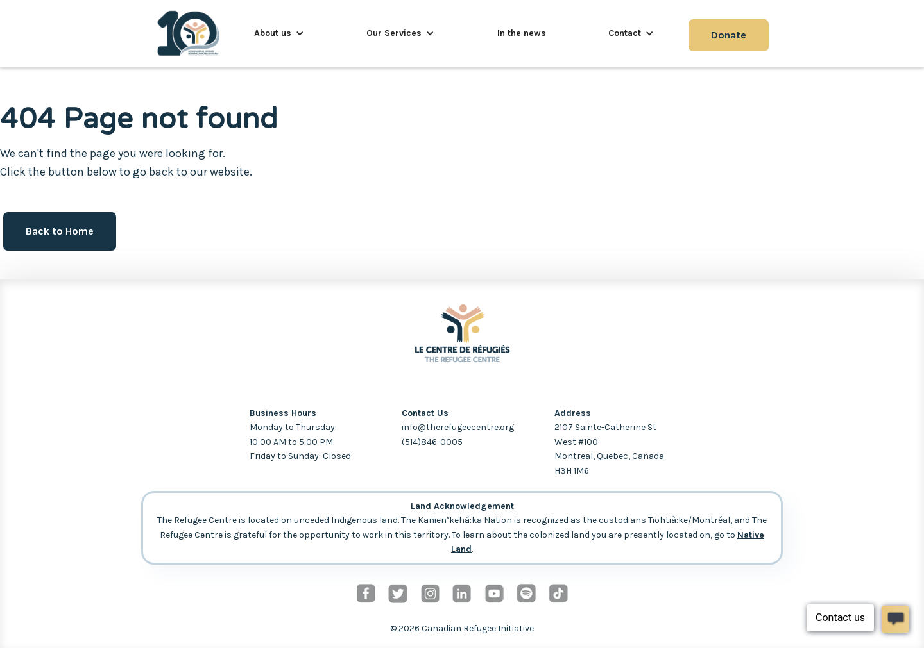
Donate (728, 35)
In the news (521, 33)
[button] (279, 33)
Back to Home (60, 231)
